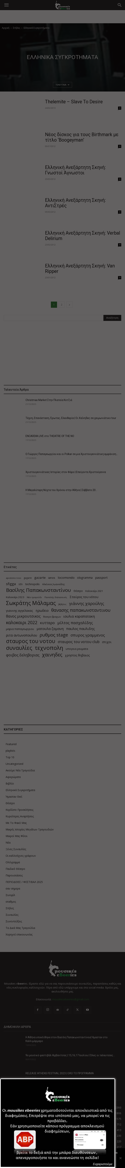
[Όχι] (120, 1158)
